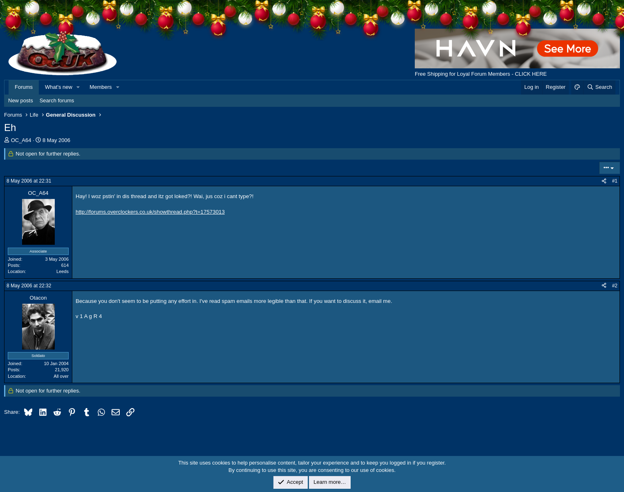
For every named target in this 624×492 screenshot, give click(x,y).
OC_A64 (21, 140)
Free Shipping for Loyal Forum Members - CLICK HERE (481, 74)
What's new (58, 87)
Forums (24, 87)
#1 (614, 181)
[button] (78, 87)
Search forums (57, 100)
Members (100, 87)
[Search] (599, 87)
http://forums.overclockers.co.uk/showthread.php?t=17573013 (150, 212)
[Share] (604, 181)
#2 (614, 286)
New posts (20, 100)
